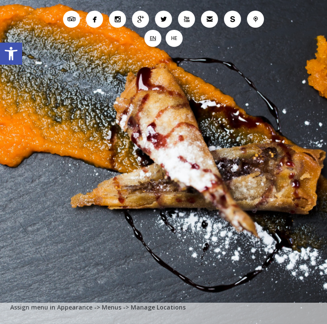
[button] (11, 54)
